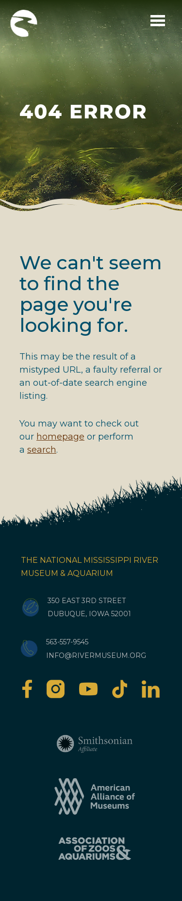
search (41, 449)
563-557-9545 (67, 642)
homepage (60, 436)
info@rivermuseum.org (96, 655)
